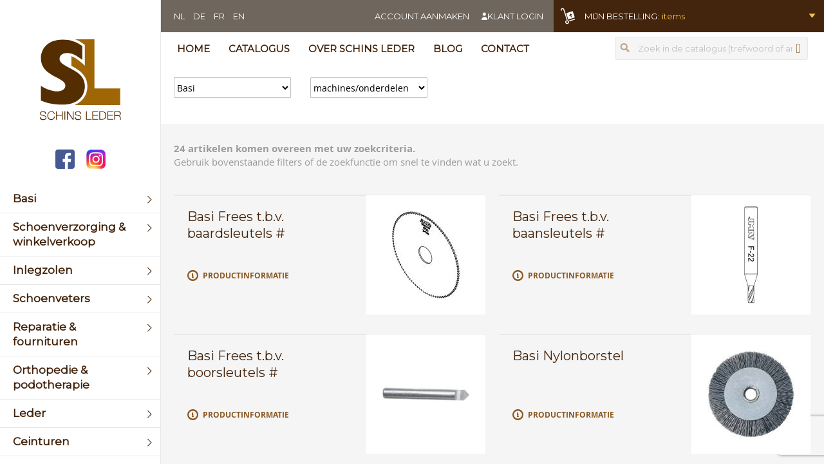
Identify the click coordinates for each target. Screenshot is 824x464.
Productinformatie (246, 275)
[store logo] (80, 81)
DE (199, 16)
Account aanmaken (422, 16)
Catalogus (259, 49)
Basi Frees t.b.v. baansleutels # (560, 225)
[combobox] (711, 48)
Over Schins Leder (361, 49)
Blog (447, 49)
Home (193, 49)
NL (179, 16)
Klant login (515, 16)
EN (239, 16)
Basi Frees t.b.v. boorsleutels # (235, 364)
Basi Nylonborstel (568, 355)
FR (219, 16)
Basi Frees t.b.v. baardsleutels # (236, 225)
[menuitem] (80, 199)
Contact (505, 49)
